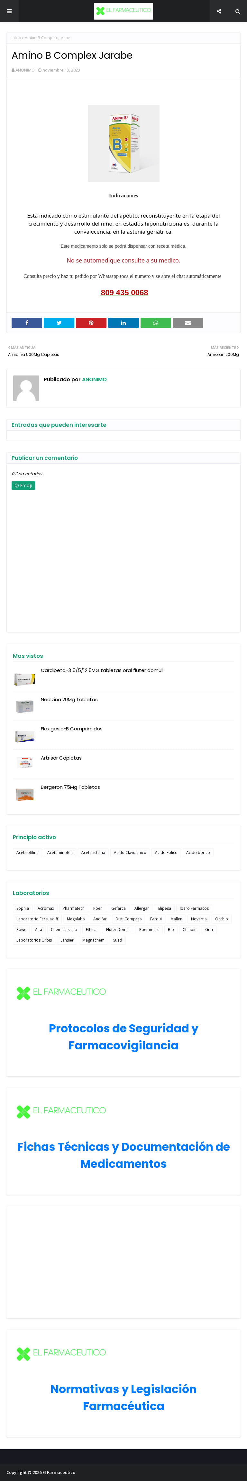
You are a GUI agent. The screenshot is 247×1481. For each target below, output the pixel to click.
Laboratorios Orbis (34, 940)
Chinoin (190, 929)
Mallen (176, 919)
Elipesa (164, 908)
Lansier (67, 940)
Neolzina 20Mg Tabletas (69, 699)
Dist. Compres (128, 919)
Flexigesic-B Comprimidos (72, 728)
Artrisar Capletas (61, 757)
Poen (98, 908)
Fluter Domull (118, 929)
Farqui (156, 919)
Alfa (38, 929)
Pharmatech (74, 908)
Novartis (198, 919)
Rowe (21, 929)
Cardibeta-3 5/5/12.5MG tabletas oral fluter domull (102, 670)
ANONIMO (25, 70)
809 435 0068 (124, 292)
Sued (117, 940)
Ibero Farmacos (194, 908)
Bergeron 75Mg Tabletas (70, 787)
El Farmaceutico (58, 1472)
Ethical (91, 929)
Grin (209, 929)
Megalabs (76, 919)
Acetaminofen (60, 852)
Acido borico (198, 852)
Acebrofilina (27, 852)
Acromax (46, 908)
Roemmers (149, 929)
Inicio (16, 37)
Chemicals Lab (64, 929)
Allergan (142, 908)
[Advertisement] (123, 1262)
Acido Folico (166, 852)
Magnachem (93, 940)
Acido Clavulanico (130, 852)
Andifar (100, 919)
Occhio (221, 919)
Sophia (22, 908)
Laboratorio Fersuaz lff (37, 919)
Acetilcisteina (93, 852)
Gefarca (118, 908)
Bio (171, 929)
